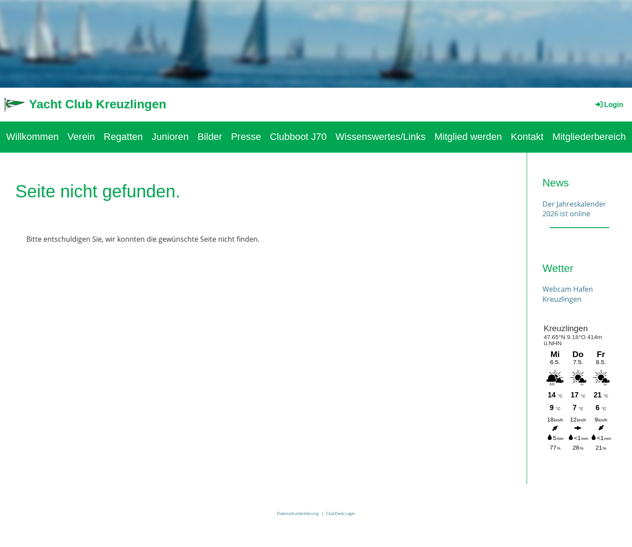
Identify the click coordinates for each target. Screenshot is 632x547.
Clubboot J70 (298, 136)
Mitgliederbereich (589, 136)
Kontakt (527, 136)
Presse (246, 136)
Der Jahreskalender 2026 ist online (574, 208)
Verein (81, 136)
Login (608, 104)
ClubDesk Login (340, 513)
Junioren (170, 136)
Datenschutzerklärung (298, 513)
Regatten (123, 136)
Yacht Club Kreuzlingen (97, 104)
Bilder (210, 136)
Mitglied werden (468, 136)
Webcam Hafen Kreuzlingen (567, 294)
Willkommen (32, 136)
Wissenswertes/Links (380, 136)
